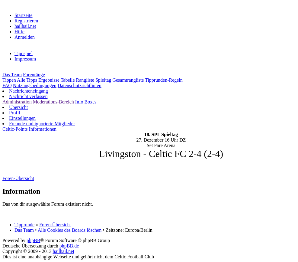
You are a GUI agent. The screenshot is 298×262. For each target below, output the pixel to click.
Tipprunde (24, 224)
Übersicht (18, 107)
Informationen (43, 129)
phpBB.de (69, 245)
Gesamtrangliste (128, 80)
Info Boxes (86, 101)
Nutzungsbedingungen (34, 85)
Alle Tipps (27, 80)
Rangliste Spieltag (93, 80)
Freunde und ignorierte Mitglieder (42, 123)
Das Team (12, 74)
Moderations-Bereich (53, 101)
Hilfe (19, 31)
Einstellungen (22, 118)
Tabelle (68, 80)
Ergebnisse (48, 80)
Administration (17, 101)
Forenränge (34, 74)
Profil (14, 112)
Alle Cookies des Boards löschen (70, 230)
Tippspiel (23, 53)
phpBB (33, 240)
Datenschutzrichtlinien (79, 85)
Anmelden (24, 37)
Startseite (23, 15)
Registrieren (26, 20)
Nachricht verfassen (28, 96)
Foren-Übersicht (55, 224)
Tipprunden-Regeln (164, 80)
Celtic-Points (15, 129)
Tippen (9, 80)
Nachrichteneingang (28, 90)
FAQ (7, 85)
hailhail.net (25, 26)
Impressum (25, 58)
